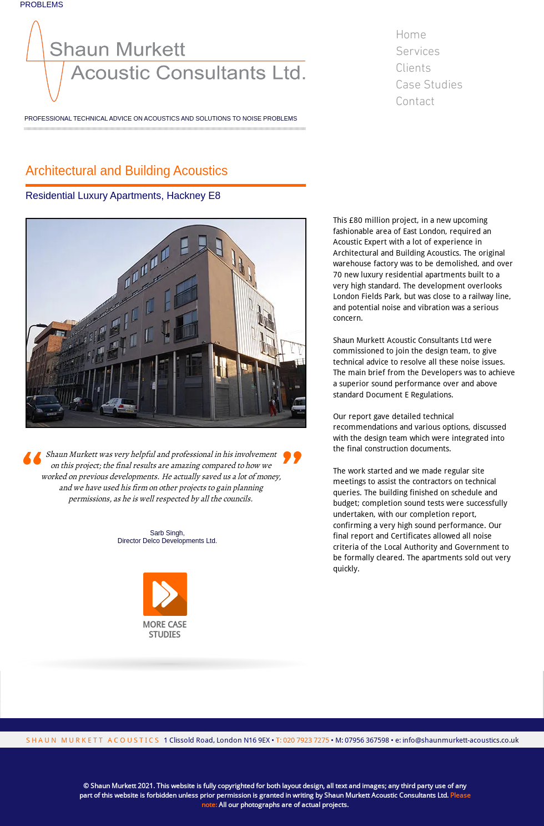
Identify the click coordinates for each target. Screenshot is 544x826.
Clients (413, 68)
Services (418, 51)
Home (411, 35)
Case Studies (429, 85)
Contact (415, 102)
